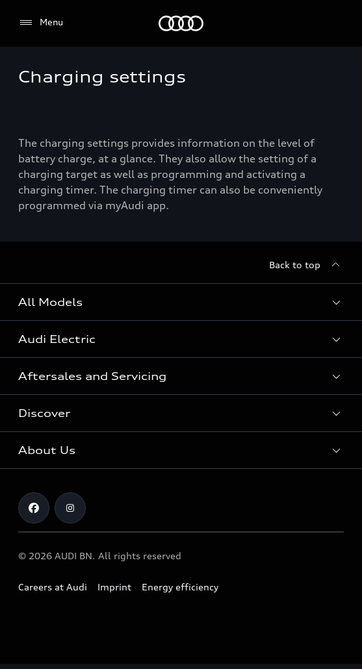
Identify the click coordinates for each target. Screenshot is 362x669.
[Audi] (181, 23)
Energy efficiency (180, 586)
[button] (181, 302)
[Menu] (40, 23)
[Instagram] (70, 508)
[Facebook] (33, 508)
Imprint (114, 586)
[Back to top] (306, 265)
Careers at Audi (52, 586)
